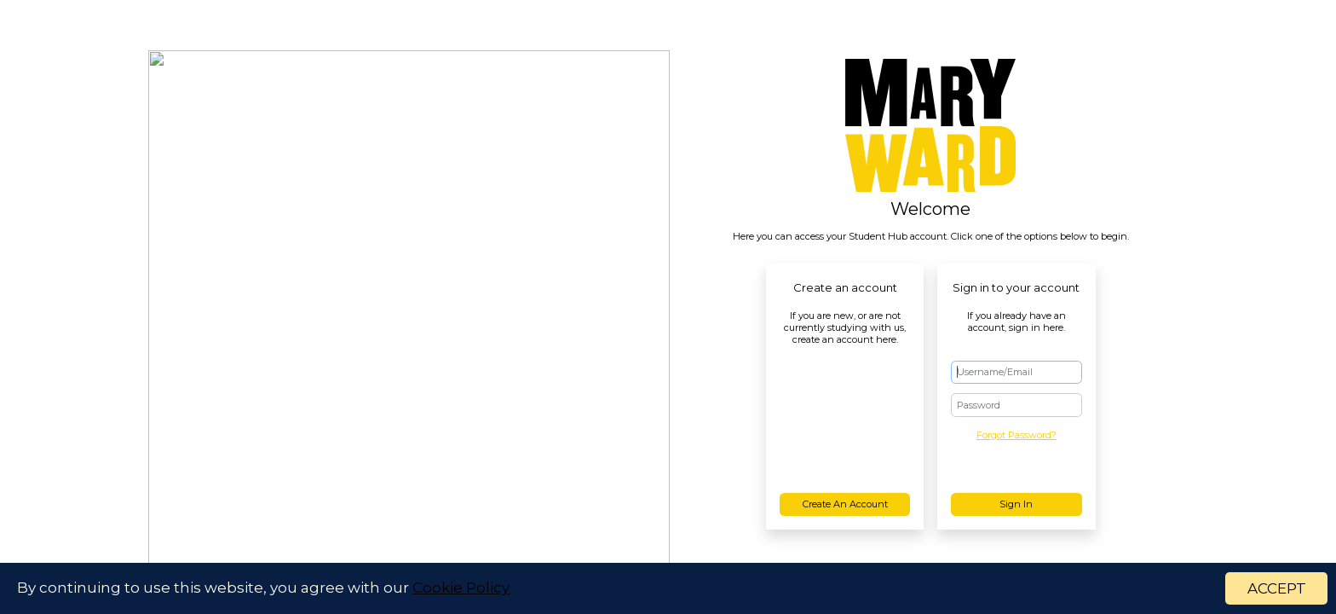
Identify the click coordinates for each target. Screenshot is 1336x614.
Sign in (1016, 504)
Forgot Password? (1016, 435)
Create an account (845, 504)
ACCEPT (1276, 589)
